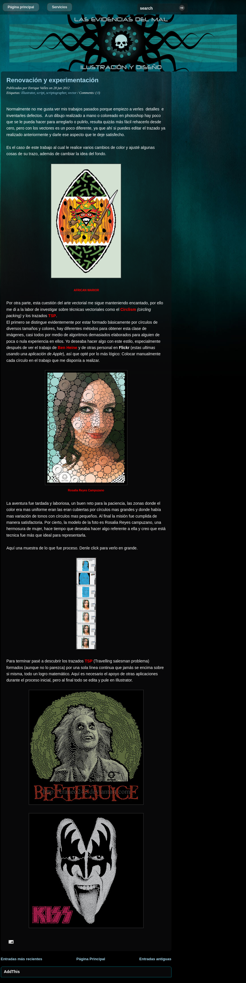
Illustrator (28, 93)
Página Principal (91, 959)
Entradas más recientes (21, 959)
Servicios (59, 7)
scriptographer (56, 93)
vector (72, 93)
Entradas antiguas (155, 959)
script (40, 93)
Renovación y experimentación (53, 80)
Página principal (21, 7)
